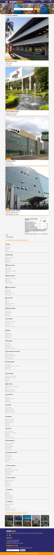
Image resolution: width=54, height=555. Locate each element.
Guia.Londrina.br (10, 237)
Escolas (8, 423)
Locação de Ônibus (10, 398)
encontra (16, 2)
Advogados (9, 455)
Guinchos (8, 435)
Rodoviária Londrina (10, 164)
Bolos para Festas (10, 257)
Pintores (8, 315)
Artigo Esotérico (10, 354)
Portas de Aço (9, 323)
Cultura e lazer (9, 495)
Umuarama (45, 521)
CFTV (8, 388)
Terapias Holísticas (10, 358)
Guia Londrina (24, 240)
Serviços (8, 428)
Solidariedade (9, 498)
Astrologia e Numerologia (12, 355)
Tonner (8, 380)
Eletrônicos (9, 481)
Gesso (8, 302)
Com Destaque (14, 543)
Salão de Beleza (9, 361)
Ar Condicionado (10, 431)
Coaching (8, 343)
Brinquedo (11, 278)
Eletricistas (9, 311)
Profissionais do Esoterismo (12, 351)
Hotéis (8, 486)
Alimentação (9, 254)
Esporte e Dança (10, 265)
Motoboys (9, 400)
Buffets (8, 279)
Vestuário (8, 507)
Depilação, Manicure (13, 366)
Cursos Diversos (10, 422)
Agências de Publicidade (12, 376)
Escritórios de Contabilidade (12, 469)
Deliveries (9, 259)
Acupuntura (9, 269)
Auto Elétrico (9, 407)
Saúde (7, 330)
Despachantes (9, 456)
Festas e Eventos (10, 275)
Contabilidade (9, 468)
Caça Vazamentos (10, 443)
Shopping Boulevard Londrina (11, 113)
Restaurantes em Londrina (11, 114)
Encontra (37, 9)
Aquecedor (9, 290)
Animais (8, 492)
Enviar (23, 550)
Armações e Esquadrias (11, 321)
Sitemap (36, 553)
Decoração (9, 294)
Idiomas (8, 425)
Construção (9, 297)
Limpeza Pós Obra (10, 437)
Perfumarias (9, 367)
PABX (8, 461)
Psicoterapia (9, 345)
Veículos (8, 404)
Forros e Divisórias (10, 303)
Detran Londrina (9, 63)
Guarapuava (19, 521)
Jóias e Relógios (10, 504)
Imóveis (8, 483)
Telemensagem (10, 251)
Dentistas (8, 333)
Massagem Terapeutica (11, 271)
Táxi (7, 250)
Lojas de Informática (11, 389)
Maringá (27, 521)
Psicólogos (8, 340)
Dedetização (9, 444)
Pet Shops (9, 336)
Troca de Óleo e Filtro (11, 412)
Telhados (11, 510)
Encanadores (9, 312)
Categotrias (9, 489)
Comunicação (9, 373)
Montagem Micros (11, 391)
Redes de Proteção (10, 326)
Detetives (9, 458)
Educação (8, 416)
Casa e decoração (10, 287)
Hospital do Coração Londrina (12, 212)
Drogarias (8, 248)
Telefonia (8, 379)
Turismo (8, 505)
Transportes (9, 394)
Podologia (9, 369)
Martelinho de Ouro (10, 409)
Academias (9, 268)
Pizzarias (8, 262)
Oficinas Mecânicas (10, 410)
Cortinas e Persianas (11, 293)
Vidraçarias (9, 474)
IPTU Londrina (8, 65)
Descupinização (10, 446)
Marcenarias (9, 305)
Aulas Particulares (10, 419)
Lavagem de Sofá (10, 459)
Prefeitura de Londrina (11, 61)
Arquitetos (9, 291)
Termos (32, 553)
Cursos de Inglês (10, 420)
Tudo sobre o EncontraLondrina (13, 540)
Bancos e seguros (10, 480)
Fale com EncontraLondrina (12, 541)
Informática (8, 383)
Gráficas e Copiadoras (11, 377)
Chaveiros (9, 247)
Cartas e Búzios (10, 357)
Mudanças (9, 401)
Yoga (8, 272)
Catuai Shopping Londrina (12, 111)
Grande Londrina (9, 162)
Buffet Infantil (9, 281)
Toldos (8, 324)
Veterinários (9, 337)
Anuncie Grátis (20, 543)
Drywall (8, 300)
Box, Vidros (11, 432)
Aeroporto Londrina (10, 161)
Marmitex (8, 260)
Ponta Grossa (36, 521)
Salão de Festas (10, 283)
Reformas (12, 508)
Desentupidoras (9, 440)
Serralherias (9, 318)
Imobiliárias (9, 484)
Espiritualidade (10, 496)
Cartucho (8, 434)
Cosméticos (9, 364)
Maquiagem (9, 472)
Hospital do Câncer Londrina (13, 210)
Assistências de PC (12, 386)
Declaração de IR (10, 471)
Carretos (8, 397)
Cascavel (9, 521)
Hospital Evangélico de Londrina (12, 214)
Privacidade (27, 553)
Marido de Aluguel (10, 308)
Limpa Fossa (9, 449)
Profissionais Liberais (11, 452)
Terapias (11, 348)
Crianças (8, 493)
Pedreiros (9, 314)
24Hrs (7, 244)
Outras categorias (10, 465)
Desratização (9, 447)
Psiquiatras (9, 346)
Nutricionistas (9, 334)
